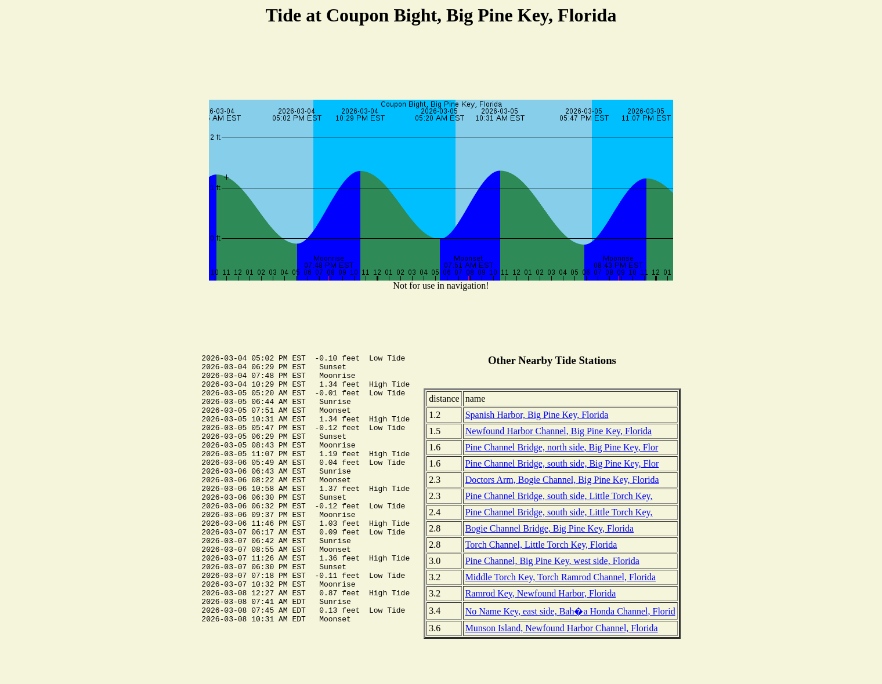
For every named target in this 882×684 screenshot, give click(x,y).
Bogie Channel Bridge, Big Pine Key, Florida (549, 528)
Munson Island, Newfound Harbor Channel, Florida (561, 628)
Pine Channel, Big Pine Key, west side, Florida (552, 561)
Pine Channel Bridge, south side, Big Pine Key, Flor (562, 463)
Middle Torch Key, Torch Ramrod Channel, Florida (560, 577)
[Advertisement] (441, 64)
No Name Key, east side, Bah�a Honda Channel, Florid (570, 611)
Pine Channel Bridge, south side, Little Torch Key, (559, 496)
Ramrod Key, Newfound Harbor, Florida (540, 593)
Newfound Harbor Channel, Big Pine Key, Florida (558, 431)
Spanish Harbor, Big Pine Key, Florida (537, 415)
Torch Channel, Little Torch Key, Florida (541, 545)
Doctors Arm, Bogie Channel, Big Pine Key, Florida (562, 480)
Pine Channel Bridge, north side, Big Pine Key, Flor (562, 447)
